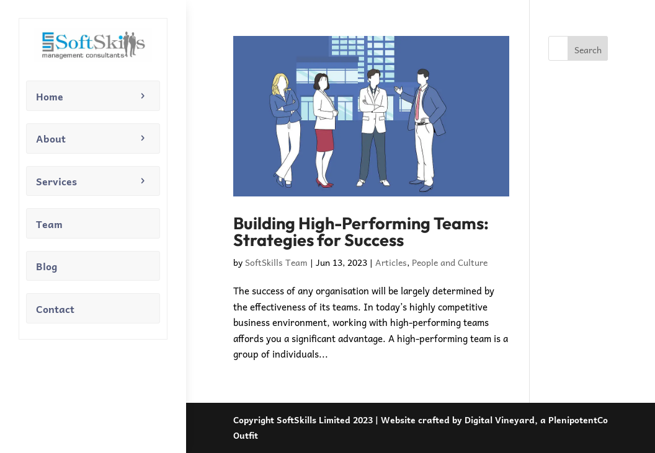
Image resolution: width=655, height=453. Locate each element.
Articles (391, 262)
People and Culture (450, 262)
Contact (55, 309)
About (51, 138)
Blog (46, 266)
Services (56, 181)
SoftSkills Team (276, 262)
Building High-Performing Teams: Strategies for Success (361, 231)
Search (588, 49)
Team (49, 224)
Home (49, 96)
